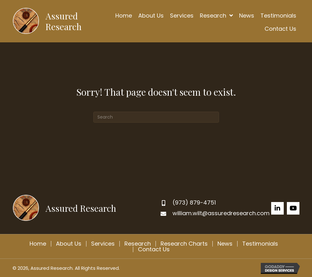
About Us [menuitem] (68, 244)
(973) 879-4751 (194, 202)
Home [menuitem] (38, 244)
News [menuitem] (225, 244)
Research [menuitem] (137, 244)
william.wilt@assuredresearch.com (221, 213)
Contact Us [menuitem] (154, 249)
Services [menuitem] (103, 244)
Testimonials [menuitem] (260, 244)
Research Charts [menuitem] (184, 244)
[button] (277, 208)
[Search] (156, 117)
